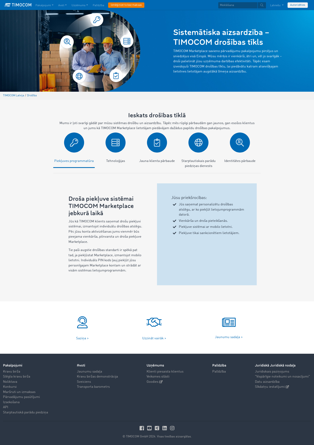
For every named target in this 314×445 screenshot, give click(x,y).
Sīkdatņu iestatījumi (272, 387)
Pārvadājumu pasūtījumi (21, 397)
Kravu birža (11, 371)
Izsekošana (11, 402)
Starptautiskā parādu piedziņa (25, 412)
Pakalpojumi (12, 365)
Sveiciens (84, 382)
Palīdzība (219, 371)
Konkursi (10, 387)
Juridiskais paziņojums (272, 371)
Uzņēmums (155, 365)
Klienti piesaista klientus (165, 371)
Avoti (81, 365)
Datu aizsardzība (267, 382)
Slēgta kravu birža (16, 376)
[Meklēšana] (238, 5)
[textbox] (242, 5)
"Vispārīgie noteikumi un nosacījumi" (282, 376)
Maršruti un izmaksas (19, 392)
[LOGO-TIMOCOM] (18, 5)
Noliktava (10, 382)
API (5, 407)
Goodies (155, 382)
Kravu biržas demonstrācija (97, 376)
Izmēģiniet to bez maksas (126, 5)
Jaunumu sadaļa (89, 371)
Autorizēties (297, 5)
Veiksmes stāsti (158, 376)
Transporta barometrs (93, 387)
